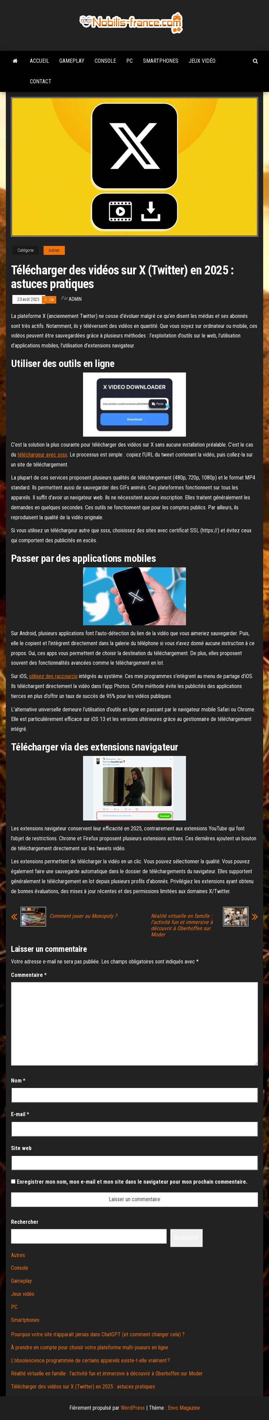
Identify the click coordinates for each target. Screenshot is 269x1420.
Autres (54, 250)
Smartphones (160, 61)
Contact (40, 81)
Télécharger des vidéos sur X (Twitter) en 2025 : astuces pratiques (83, 1386)
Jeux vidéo (202, 61)
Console (105, 61)
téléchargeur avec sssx (42, 454)
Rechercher (24, 1222)
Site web (21, 1148)
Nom (18, 1080)
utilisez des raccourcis (53, 676)
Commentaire (29, 975)
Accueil (39, 61)
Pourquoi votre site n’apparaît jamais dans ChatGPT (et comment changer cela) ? (98, 1334)
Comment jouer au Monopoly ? (83, 916)
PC (129, 61)
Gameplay (71, 61)
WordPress (133, 1408)
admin (75, 299)
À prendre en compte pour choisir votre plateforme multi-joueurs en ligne (89, 1347)
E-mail (20, 1114)
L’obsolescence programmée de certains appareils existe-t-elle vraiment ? (90, 1360)
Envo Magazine (184, 1408)
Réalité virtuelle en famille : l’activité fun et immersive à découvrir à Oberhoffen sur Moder (182, 925)
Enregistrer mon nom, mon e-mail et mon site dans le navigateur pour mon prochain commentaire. (132, 1182)
